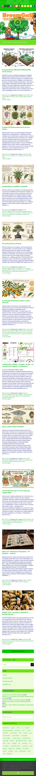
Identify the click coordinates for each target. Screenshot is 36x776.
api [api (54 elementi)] (22, 727)
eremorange (5, 332)
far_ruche (4, 642)
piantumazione (26, 155)
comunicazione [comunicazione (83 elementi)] (13, 733)
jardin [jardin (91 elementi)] (4, 743)
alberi (3, 155)
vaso (28, 214)
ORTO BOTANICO (10, 330)
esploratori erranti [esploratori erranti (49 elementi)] (26, 738)
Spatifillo (24, 214)
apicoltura (27, 640)
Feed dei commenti (8, 681)
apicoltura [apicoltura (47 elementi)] (27, 727)
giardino (17, 96)
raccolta (4, 335)
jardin (3, 212)
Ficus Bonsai (27, 268)
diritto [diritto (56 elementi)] (20, 733)
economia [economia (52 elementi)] (25, 733)
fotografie (20, 394)
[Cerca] (32, 664)
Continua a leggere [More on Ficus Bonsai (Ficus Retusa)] (6, 272)
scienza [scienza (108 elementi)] (4, 751)
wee (14, 397)
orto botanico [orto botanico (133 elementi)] (6, 745)
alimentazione (15, 460)
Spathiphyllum (19, 214)
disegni (16, 394)
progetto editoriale (16, 396)
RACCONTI (4, 394)
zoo (8, 642)
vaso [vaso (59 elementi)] (4, 753)
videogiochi (4, 583)
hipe (21, 581)
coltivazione (18, 211)
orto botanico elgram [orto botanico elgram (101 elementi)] (15, 745)
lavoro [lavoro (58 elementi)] (8, 743)
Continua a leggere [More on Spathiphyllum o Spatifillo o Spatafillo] (6, 215)
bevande (20, 460)
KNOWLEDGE (5, 460)
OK (18, 773)
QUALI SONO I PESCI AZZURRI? (13, 427)
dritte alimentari (15, 461)
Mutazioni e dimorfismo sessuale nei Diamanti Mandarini (16, 701)
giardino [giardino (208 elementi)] (12, 740)
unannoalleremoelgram (7, 397)
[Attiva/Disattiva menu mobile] (33, 21)
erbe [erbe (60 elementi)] (31, 733)
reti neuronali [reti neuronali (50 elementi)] (25, 748)
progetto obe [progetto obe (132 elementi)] (11, 748)
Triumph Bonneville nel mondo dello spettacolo (14, 699)
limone (19, 332)
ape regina (16, 640)
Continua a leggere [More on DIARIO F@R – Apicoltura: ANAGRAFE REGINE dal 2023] (6, 643)
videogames (25, 581)
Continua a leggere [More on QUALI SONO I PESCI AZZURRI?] (6, 463)
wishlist (9, 583)
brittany (32, 640)
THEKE (12, 581)
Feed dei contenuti (7, 678)
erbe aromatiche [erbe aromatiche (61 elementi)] (6, 735)
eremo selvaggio (18, 155)
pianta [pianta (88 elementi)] (31, 745)
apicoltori (23, 640)
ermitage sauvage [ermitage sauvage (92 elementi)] (16, 738)
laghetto (21, 96)
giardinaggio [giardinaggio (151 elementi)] (5, 740)
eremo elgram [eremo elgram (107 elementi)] (24, 735)
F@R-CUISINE (26, 329)
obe (6, 212)
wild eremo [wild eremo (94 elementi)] (9, 753)
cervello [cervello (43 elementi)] (28, 730)
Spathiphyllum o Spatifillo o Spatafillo (15, 186)
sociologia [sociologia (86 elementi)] (10, 751)
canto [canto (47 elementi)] (23, 730)
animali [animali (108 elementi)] (18, 727)
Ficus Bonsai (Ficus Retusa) (11, 243)
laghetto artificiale (27, 96)
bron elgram (13, 211)
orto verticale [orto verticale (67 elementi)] (25, 745)
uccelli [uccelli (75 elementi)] (29, 751)
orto (13, 212)
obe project (9, 212)
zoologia (11, 642)
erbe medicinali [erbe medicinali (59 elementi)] (15, 735)
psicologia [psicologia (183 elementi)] (18, 748)
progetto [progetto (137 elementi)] (5, 748)
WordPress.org (7, 684)
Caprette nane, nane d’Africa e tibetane (12, 694)
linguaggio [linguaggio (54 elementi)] (14, 743)
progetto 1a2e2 (7, 396)
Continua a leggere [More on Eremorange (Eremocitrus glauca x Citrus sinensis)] (6, 336)
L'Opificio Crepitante (27, 394)
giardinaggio (24, 211)
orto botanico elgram (25, 212)
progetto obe (12, 214)
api (19, 640)
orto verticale (12, 271)
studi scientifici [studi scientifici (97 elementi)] (22, 751)
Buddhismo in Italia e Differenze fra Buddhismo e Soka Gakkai (18, 705)
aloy (12, 640)
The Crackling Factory (25, 396)
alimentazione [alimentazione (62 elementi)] (6, 727)
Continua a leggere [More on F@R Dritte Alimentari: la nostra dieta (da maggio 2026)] (6, 523)
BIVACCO (25, 393)
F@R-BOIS (25, 154)
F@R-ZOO (25, 639)
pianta (7, 214)
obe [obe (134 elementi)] (19, 743)
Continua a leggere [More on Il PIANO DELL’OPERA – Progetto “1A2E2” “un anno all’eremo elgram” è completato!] (6, 399)
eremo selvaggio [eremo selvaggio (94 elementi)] (6, 738)
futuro (18, 581)
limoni (23, 332)
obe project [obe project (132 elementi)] (24, 743)
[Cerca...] (16, 664)
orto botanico (18, 212)
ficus (23, 268)
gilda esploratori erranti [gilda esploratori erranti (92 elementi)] (21, 740)
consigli (26, 460)
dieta (10, 461)
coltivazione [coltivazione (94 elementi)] (5, 733)
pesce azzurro (22, 461)
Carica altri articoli (18, 651)
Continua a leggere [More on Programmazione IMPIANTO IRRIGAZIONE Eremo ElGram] (6, 99)
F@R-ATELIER (26, 95)
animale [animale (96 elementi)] (13, 727)
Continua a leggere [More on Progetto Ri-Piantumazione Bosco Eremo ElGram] (6, 158)
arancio (19, 330)
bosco (6, 155)
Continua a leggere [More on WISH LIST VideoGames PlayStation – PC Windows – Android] (6, 584)
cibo (24, 460)
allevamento (8, 640)
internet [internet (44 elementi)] (30, 740)
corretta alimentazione (7, 522)
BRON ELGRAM (26, 519)
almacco (12, 394)
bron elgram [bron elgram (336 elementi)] (17, 730)
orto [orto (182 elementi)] (30, 743)
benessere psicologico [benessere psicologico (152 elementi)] (8, 730)
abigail (3, 640)
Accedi (4, 675)
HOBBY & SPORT (27, 580)
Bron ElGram (6, 95)
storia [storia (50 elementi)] (16, 751)
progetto (4, 98)
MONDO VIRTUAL (6, 581)
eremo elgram (12, 96)
